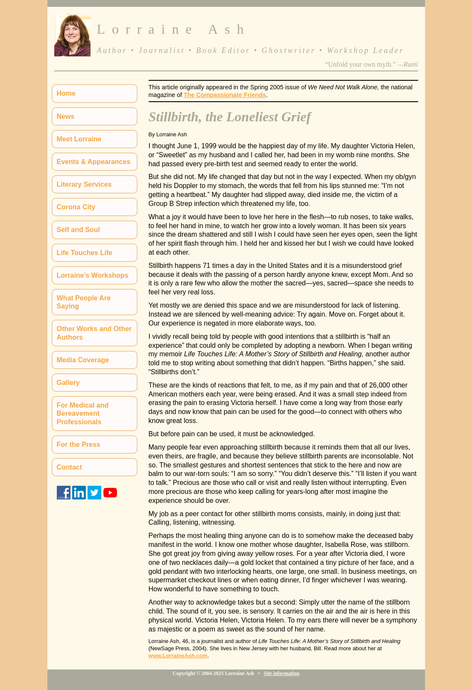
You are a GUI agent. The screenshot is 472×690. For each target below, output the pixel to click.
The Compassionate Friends (225, 94)
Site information (281, 673)
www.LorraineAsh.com (178, 655)
